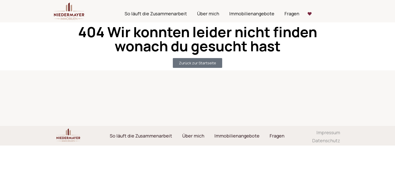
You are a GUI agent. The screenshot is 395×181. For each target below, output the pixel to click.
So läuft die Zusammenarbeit (156, 14)
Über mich (208, 14)
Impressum (328, 132)
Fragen (291, 14)
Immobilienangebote (251, 14)
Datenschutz (326, 141)
